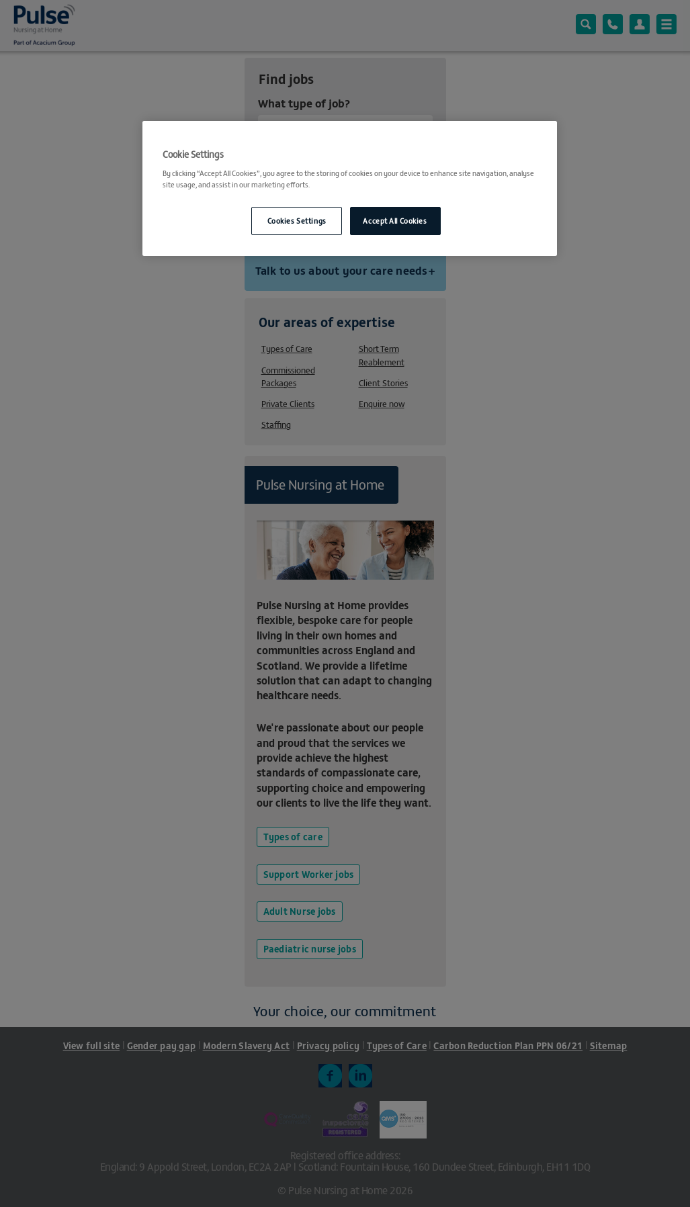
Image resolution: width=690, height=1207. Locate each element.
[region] (349, 189)
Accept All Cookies (395, 220)
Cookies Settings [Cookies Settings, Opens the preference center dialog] (297, 220)
